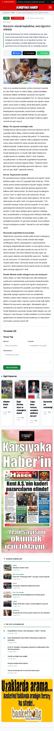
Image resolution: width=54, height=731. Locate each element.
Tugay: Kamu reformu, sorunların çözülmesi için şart (29, 2)
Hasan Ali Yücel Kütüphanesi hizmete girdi (29, 595)
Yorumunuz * (8, 350)
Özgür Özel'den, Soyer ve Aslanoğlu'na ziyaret (30, 604)
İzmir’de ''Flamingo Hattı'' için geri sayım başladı (31, 577)
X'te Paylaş (29, 53)
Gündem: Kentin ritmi (21, 568)
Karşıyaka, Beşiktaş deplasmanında (26, 586)
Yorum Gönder (12, 367)
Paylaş (16, 53)
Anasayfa (6, 13)
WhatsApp (43, 53)
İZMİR (13, 13)
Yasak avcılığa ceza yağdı (17, 656)
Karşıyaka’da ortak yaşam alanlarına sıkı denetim (31, 613)
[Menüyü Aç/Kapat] (50, 7)
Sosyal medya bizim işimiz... (18, 663)
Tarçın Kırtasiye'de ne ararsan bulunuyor (24, 670)
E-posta (31, 341)
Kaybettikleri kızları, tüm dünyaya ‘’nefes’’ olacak (27, 631)
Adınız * (6, 341)
